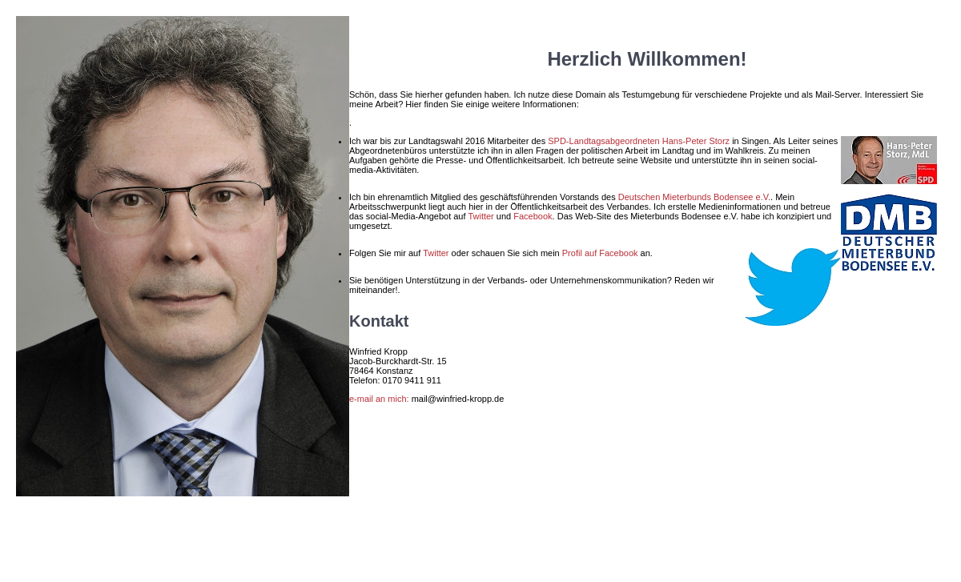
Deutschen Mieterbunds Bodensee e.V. (694, 197)
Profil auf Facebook (600, 253)
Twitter (480, 216)
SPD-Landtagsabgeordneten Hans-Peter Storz (639, 141)
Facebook (532, 216)
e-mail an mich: (379, 398)
